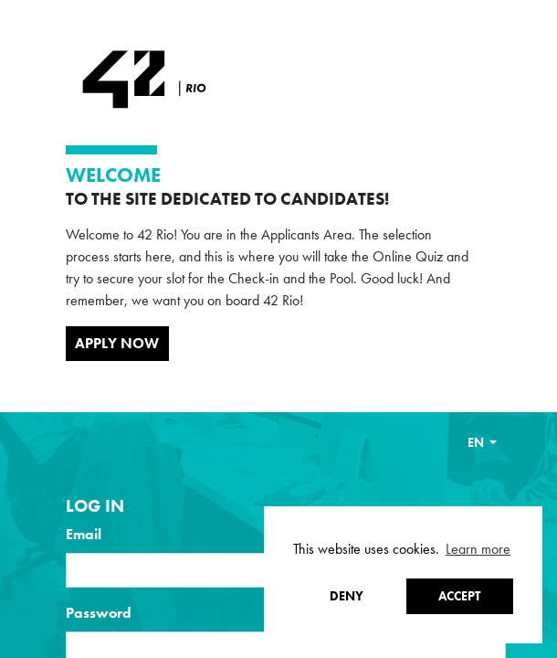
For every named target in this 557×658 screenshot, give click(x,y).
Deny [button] (346, 596)
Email (83, 534)
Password (98, 612)
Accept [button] (459, 596)
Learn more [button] (478, 548)
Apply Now (117, 343)
